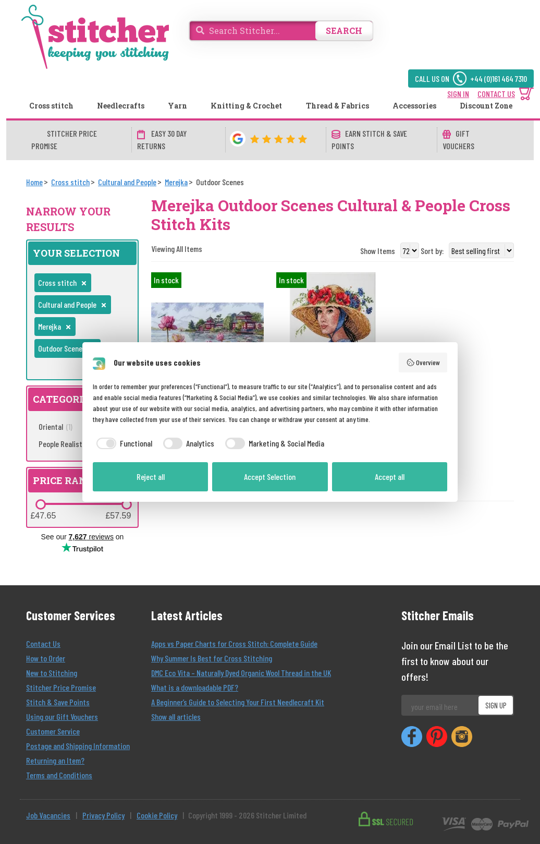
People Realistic (68, 444)
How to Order (45, 658)
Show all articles (176, 716)
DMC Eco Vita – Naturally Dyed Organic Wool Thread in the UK (241, 673)
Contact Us (43, 643)
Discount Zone (486, 106)
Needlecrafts (120, 106)
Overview (423, 362)
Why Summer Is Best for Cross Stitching (211, 658)
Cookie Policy (157, 815)
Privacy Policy (103, 815)
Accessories (414, 106)
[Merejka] (176, 182)
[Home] (34, 182)
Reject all (151, 476)
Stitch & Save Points (58, 702)
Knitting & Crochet (246, 106)
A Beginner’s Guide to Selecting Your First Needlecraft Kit (237, 702)
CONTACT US (496, 94)
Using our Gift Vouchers (62, 716)
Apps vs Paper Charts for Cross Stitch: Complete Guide (234, 643)
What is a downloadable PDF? (194, 687)
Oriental (55, 426)
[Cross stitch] (70, 182)
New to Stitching (51, 673)
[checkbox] (122, 443)
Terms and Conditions (59, 775)
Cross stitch (51, 106)
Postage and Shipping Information (78, 746)
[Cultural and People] (127, 182)
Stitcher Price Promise (61, 687)
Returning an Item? (55, 760)
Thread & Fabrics (337, 106)
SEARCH (344, 30)
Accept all (389, 476)
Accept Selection (270, 476)
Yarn (177, 106)
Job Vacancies (48, 815)
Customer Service (53, 731)
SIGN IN (458, 94)
